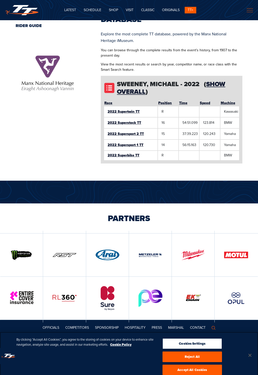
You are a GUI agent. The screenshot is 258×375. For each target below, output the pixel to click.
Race (108, 103)
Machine (228, 103)
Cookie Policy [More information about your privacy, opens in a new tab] (121, 348)
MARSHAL (176, 327)
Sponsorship (107, 327)
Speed (205, 103)
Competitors (77, 327)
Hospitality (135, 327)
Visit (130, 10)
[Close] (249, 359)
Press (157, 327)
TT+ (190, 10)
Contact (198, 327)
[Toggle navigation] (250, 10)
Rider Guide (29, 26)
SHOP (113, 10)
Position (165, 103)
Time (183, 103)
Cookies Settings (192, 347)
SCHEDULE (92, 10)
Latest (70, 10)
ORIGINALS (171, 10)
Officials (51, 327)
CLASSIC (147, 10)
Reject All (192, 360)
